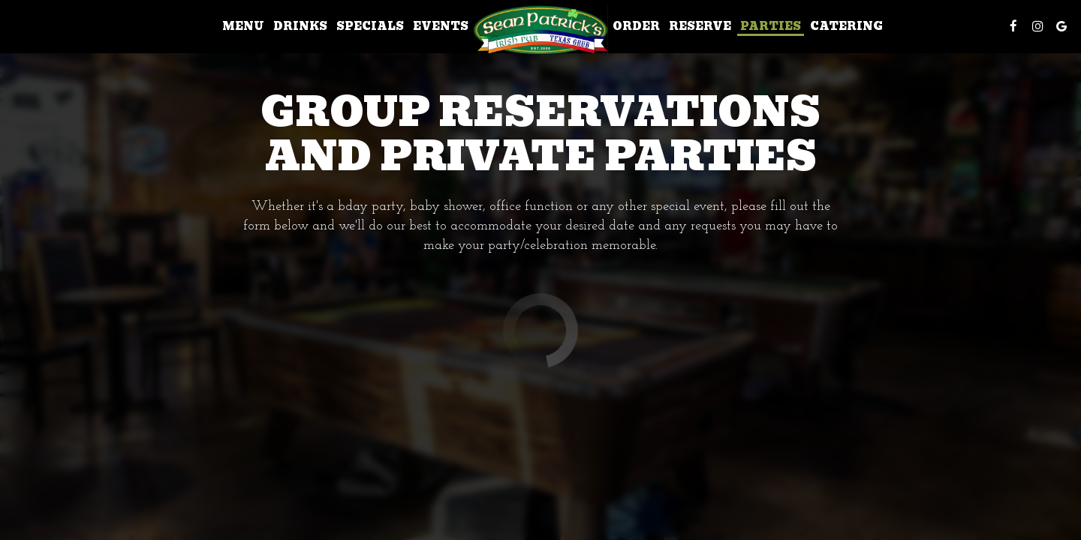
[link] (540, 30)
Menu (243, 26)
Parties (770, 26)
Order (636, 26)
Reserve (700, 26)
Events (440, 26)
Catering (846, 26)
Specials (370, 26)
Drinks (300, 26)
